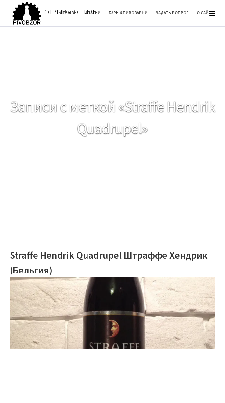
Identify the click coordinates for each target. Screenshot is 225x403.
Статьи (93, 12)
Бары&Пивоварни (128, 12)
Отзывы (69, 12)
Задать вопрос (172, 12)
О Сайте (205, 12)
